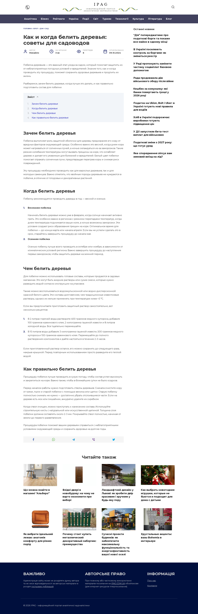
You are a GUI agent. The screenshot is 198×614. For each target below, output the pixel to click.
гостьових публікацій (42, 586)
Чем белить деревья (44, 113)
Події (85, 19)
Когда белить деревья (45, 108)
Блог (169, 19)
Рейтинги (59, 19)
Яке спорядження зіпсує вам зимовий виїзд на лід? (152, 155)
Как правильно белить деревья (50, 117)
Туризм (106, 19)
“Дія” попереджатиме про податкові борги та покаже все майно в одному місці (151, 38)
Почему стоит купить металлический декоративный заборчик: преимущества (79, 539)
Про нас (151, 580)
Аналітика (30, 19)
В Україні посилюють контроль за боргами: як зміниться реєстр (149, 53)
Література (155, 19)
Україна (73, 19)
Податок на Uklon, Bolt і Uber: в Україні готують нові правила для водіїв (154, 106)
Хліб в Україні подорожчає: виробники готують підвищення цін (151, 120)
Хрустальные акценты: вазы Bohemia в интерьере (156, 537)
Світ (95, 19)
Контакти (152, 585)
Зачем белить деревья (45, 104)
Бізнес (45, 19)
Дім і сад (44, 29)
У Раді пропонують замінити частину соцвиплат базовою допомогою (152, 67)
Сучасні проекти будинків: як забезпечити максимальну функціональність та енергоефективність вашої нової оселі (116, 544)
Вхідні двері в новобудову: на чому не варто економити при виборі (78, 494)
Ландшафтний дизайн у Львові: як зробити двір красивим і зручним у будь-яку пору (118, 494)
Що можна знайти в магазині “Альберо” (36, 491)
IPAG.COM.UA (118, 583)
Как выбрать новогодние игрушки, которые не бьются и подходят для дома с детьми (158, 494)
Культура (138, 19)
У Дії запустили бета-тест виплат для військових (151, 133)
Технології (122, 19)
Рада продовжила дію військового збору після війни (153, 79)
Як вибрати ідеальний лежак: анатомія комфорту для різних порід (38, 539)
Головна (27, 29)
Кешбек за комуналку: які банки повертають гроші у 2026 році (151, 92)
